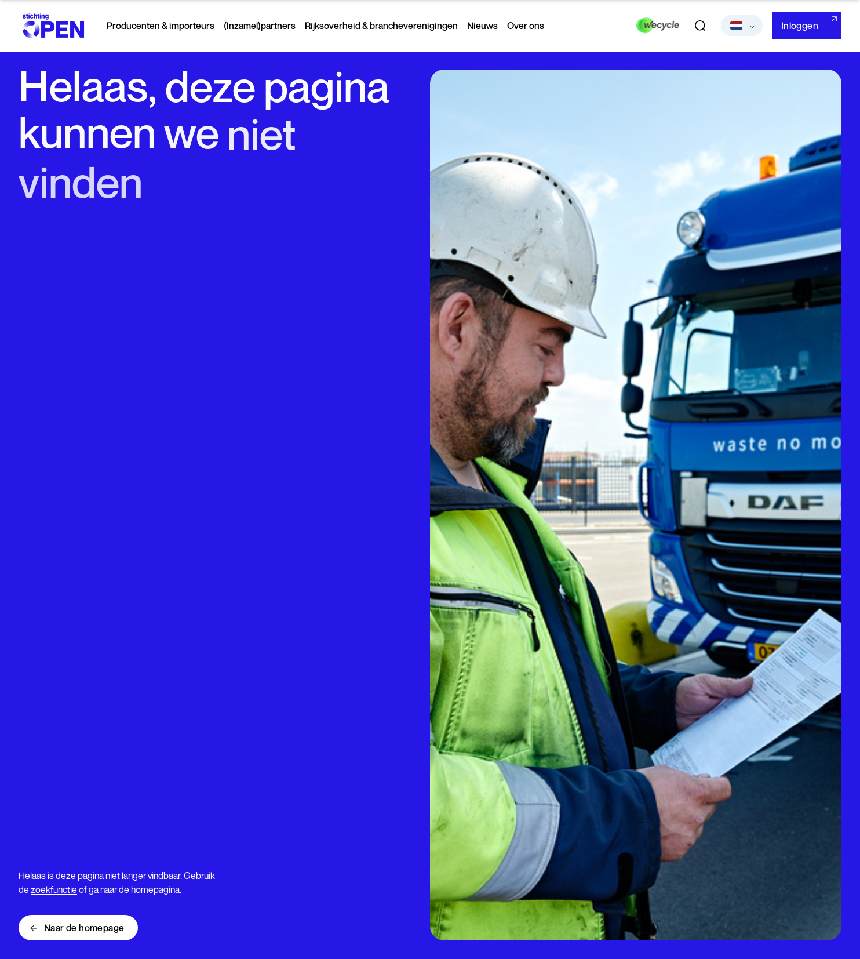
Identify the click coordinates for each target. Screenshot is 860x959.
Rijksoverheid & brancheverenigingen (381, 25)
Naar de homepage (84, 927)
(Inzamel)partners (260, 25)
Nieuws (482, 25)
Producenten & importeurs (160, 25)
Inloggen (799, 25)
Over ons (525, 25)
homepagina (155, 889)
